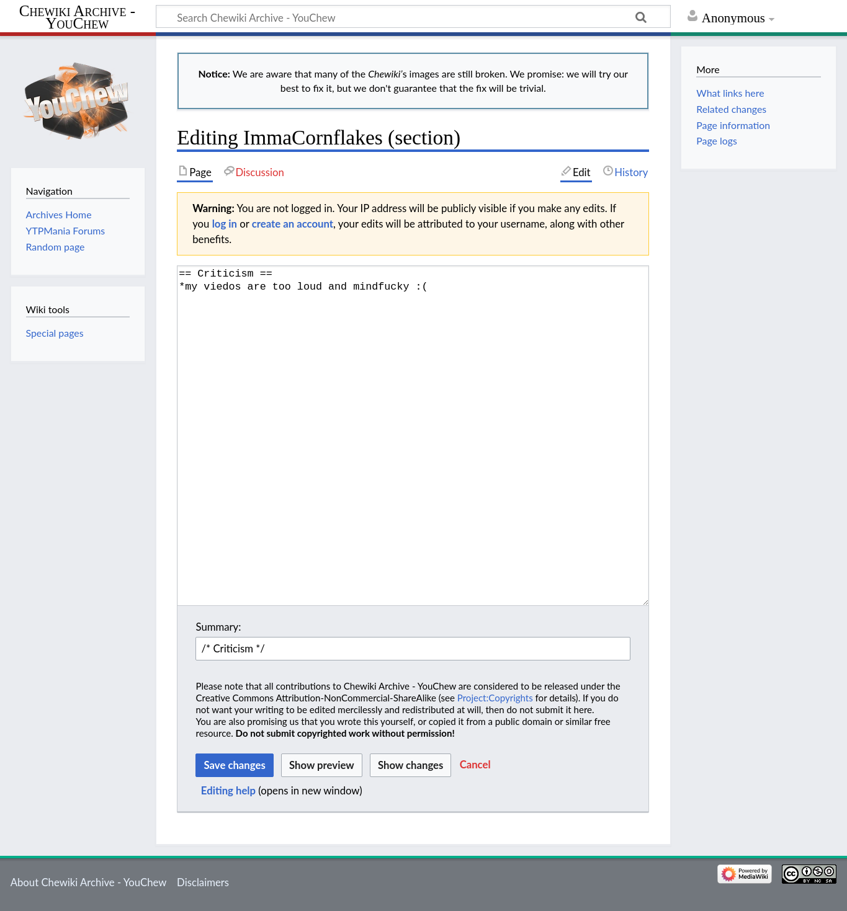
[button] (475, 765)
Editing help (228, 790)
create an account (292, 223)
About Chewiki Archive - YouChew (89, 882)
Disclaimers (203, 882)
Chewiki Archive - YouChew (77, 17)
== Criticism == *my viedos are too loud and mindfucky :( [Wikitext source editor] (413, 435)
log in (224, 223)
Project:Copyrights (495, 697)
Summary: (218, 626)
